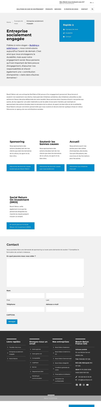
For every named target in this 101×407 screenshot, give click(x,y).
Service (34, 367)
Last (47, 300)
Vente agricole (36, 349)
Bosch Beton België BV (62, 363)
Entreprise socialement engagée (16, 353)
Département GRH (37, 371)
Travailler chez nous (15, 347)
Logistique (35, 362)
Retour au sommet (50, 398)
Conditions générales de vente (62, 369)
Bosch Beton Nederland (62, 347)
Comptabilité (36, 358)
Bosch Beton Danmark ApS (63, 358)
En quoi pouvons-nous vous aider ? (21, 256)
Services (57, 9)
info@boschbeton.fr (85, 380)
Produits (49, 9)
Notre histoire (13, 358)
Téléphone (11, 304)
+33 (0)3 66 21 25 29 (84, 377)
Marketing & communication (37, 377)
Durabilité (67, 33)
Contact (84, 9)
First (8, 300)
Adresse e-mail (52, 304)
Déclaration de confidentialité (59, 380)
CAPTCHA (11, 315)
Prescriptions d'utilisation (62, 374)
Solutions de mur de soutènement (30, 9)
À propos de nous (71, 9)
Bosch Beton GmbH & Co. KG (62, 353)
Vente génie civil (37, 353)
